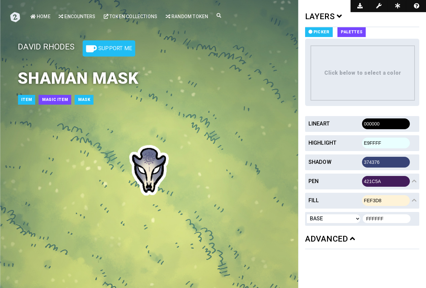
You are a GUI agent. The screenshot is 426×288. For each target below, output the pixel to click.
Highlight (322, 143)
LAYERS (323, 16)
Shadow (319, 162)
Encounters (77, 16)
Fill (313, 200)
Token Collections (131, 16)
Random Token (187, 16)
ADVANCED (330, 239)
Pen (313, 181)
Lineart (319, 123)
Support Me (109, 48)
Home (40, 16)
